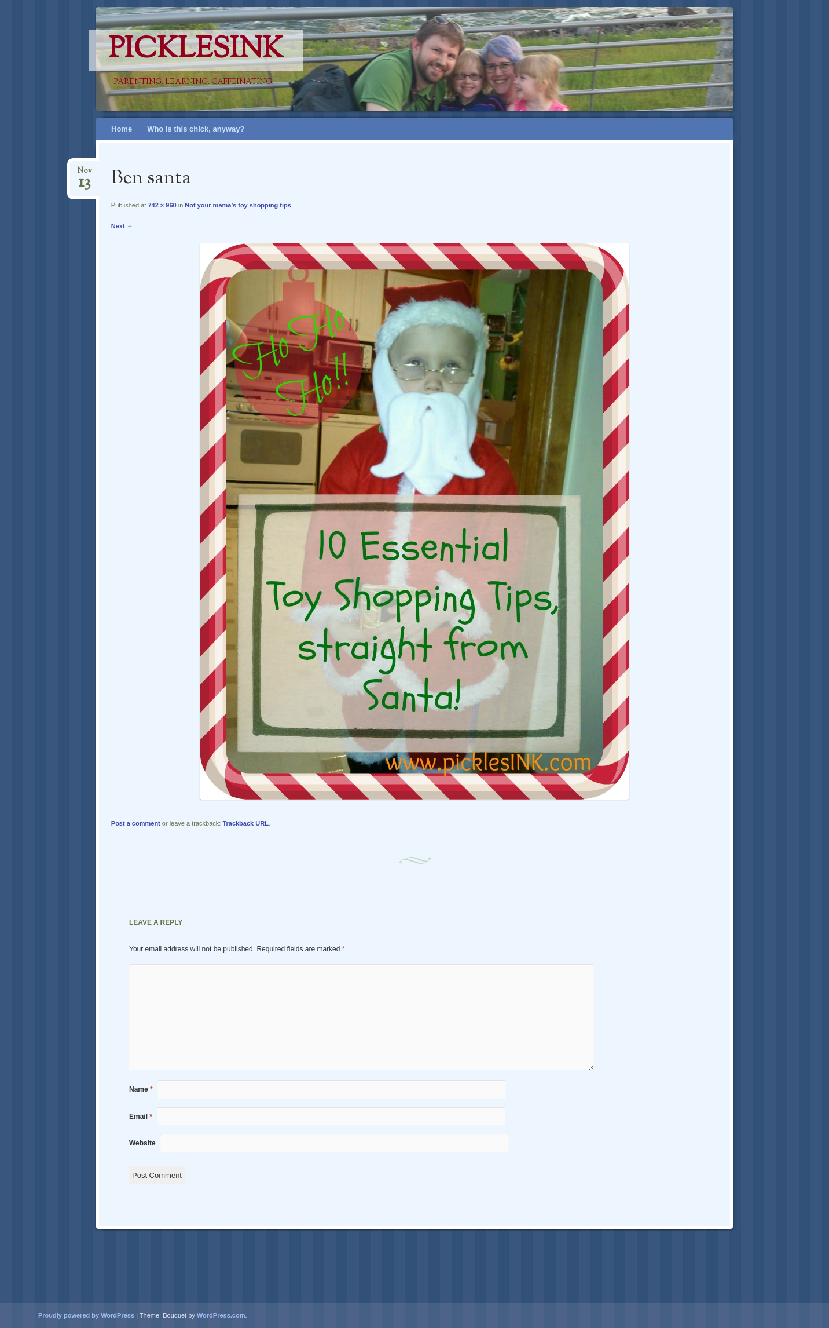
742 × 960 (162, 205)
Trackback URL (245, 823)
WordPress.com (221, 1315)
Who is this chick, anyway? (195, 129)
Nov (84, 174)
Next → (122, 225)
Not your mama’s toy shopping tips (238, 205)
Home (121, 129)
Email (140, 1116)
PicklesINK (196, 50)
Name (141, 1089)
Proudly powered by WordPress (86, 1315)
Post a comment (135, 823)
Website (142, 1143)
